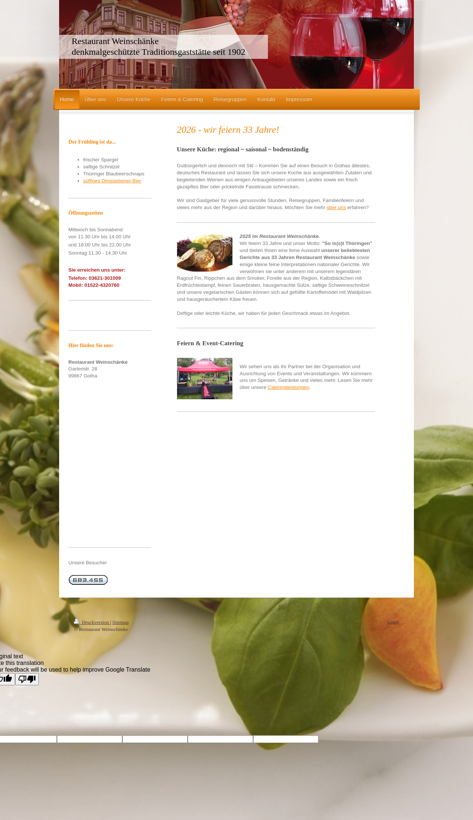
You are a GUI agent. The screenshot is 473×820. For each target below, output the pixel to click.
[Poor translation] (27, 679)
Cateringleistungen (288, 387)
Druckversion (92, 622)
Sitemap (120, 622)
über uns (336, 207)
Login (393, 622)
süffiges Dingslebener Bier (112, 181)
